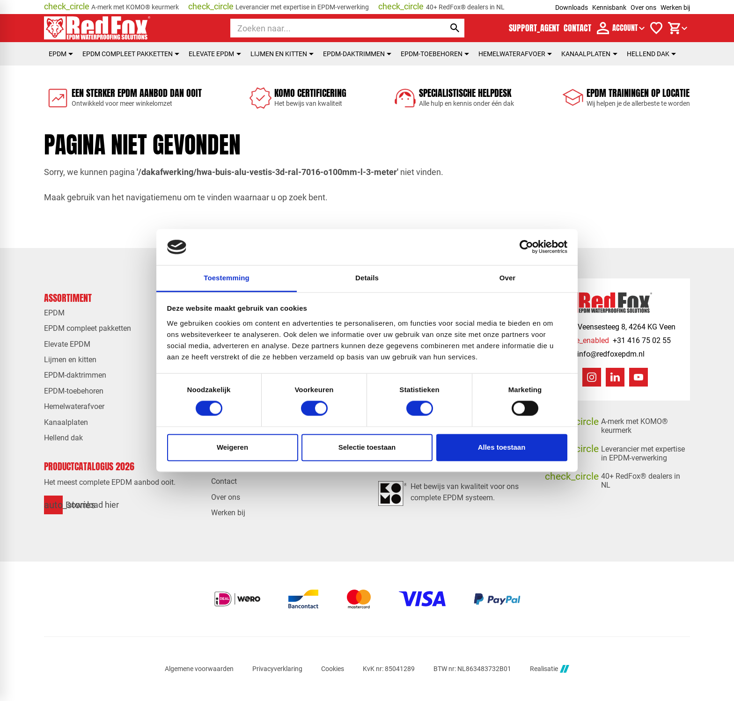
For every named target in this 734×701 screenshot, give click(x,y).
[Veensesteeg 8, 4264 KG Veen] (617, 326)
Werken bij (675, 7)
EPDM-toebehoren (435, 54)
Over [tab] (507, 278)
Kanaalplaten (589, 54)
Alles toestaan (502, 447)
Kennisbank (609, 7)
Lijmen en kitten (282, 54)
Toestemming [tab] (227, 278)
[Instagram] (591, 377)
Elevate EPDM (215, 54)
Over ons (643, 7)
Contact (224, 481)
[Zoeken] (329, 28)
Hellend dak (651, 54)
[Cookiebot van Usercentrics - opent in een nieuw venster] (526, 247)
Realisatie (549, 669)
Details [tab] (367, 278)
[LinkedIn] (615, 377)
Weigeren (232, 447)
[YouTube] (638, 377)
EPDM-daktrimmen (357, 54)
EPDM (61, 54)
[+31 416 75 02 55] (615, 340)
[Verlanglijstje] (656, 28)
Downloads (571, 7)
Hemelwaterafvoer (515, 54)
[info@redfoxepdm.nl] (602, 354)
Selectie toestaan (367, 447)
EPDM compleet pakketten (130, 54)
